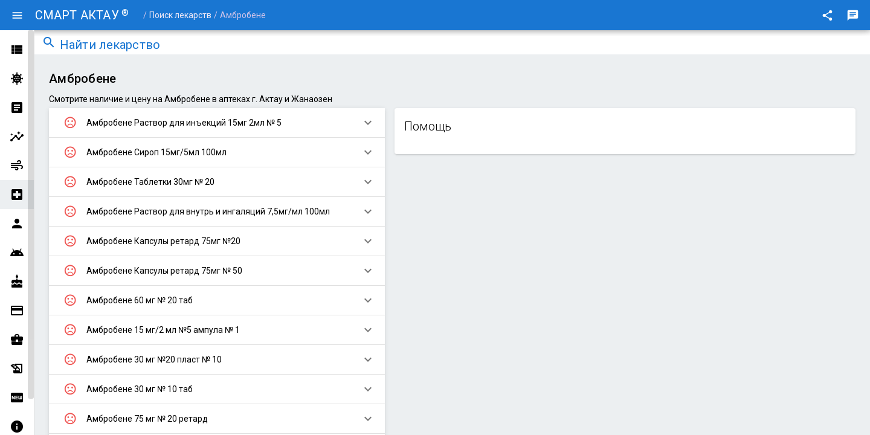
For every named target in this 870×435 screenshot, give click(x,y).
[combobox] (461, 46)
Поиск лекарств (180, 15)
